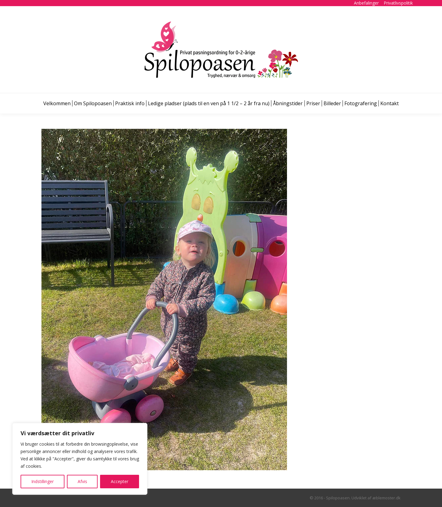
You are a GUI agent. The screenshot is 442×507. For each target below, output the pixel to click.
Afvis (82, 481)
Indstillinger (42, 481)
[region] (79, 459)
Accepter (119, 481)
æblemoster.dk (386, 498)
